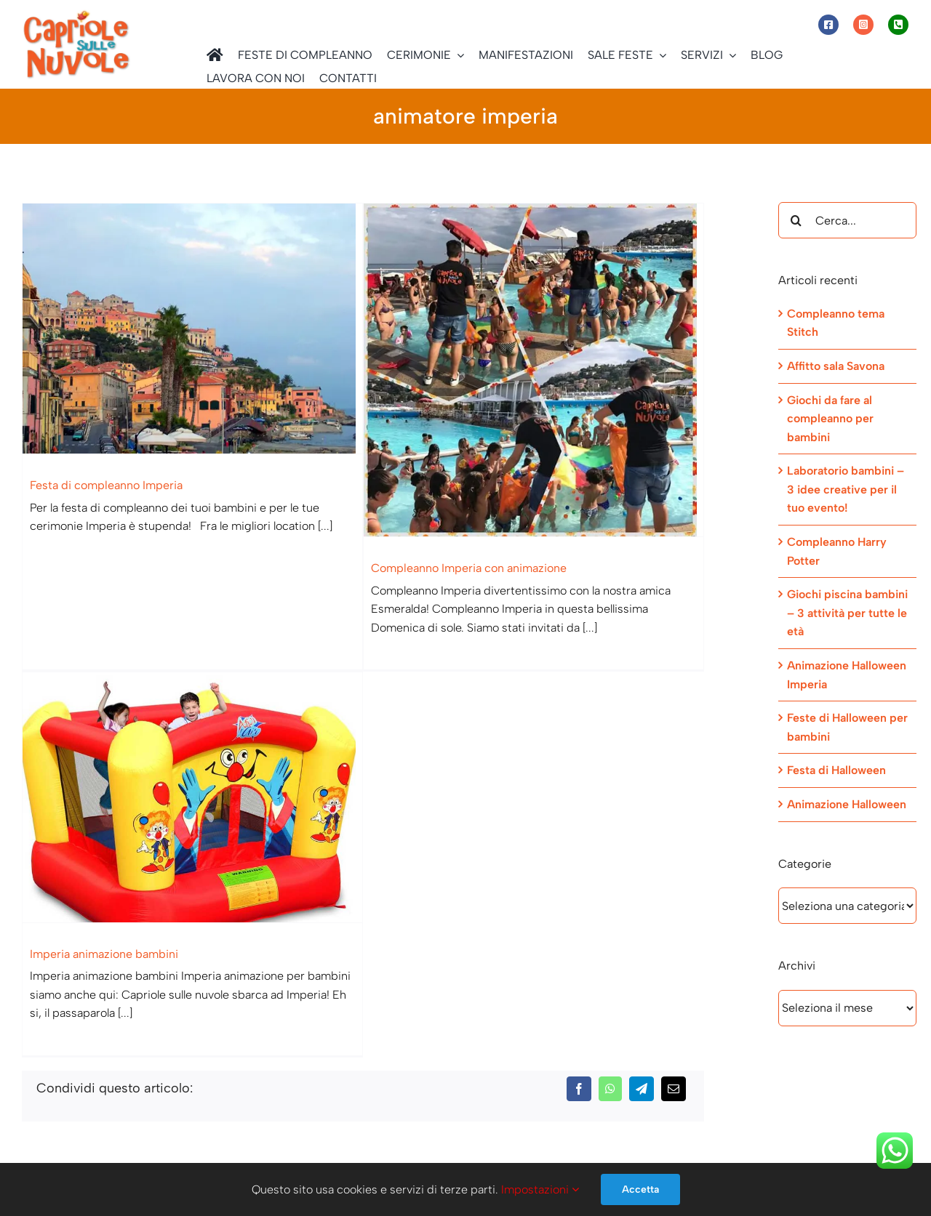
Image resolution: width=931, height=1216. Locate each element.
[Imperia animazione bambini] (250, 738)
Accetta (640, 1189)
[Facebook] (579, 903)
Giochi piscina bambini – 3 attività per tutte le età (847, 612)
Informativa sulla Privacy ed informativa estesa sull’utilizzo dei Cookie (202, 1120)
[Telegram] (642, 903)
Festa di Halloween (836, 770)
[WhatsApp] (610, 903)
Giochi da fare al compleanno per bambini (830, 418)
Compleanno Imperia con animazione (454, 568)
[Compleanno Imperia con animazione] (519, 370)
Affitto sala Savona (835, 366)
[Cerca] (796, 220)
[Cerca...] (847, 220)
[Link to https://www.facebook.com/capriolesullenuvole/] (828, 25)
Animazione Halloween (846, 804)
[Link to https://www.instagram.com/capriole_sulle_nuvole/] (863, 25)
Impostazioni (540, 1189)
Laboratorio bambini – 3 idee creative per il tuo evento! (845, 489)
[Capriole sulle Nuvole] (76, 14)
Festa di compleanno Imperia (106, 485)
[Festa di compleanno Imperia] (192, 329)
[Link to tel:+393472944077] (898, 25)
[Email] (674, 903)
